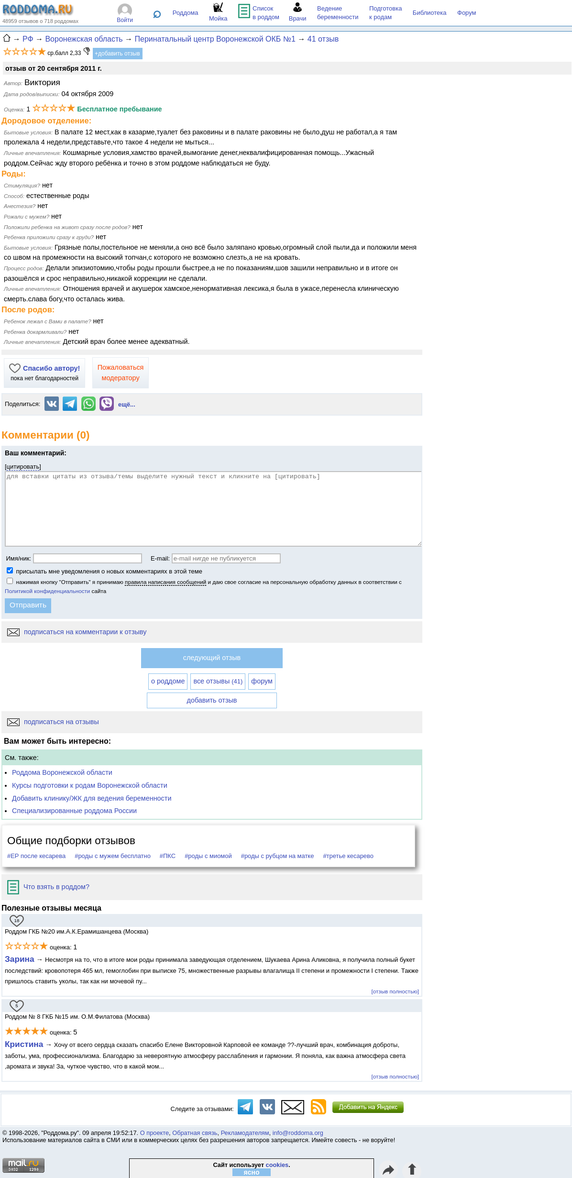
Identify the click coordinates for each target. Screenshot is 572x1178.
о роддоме (168, 681)
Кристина (24, 1044)
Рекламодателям (245, 1132)
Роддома (185, 12)
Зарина (19, 959)
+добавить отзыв (117, 53)
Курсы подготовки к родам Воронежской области (89, 785)
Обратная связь (194, 1132)
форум (262, 681)
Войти (125, 20)
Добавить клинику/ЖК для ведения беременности (91, 798)
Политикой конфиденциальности (47, 591)
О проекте (154, 1132)
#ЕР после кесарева (36, 855)
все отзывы (217, 681)
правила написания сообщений (165, 582)
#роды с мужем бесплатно (113, 855)
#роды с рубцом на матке (277, 855)
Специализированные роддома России (74, 811)
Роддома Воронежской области (62, 772)
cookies (277, 1164)
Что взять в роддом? (48, 887)
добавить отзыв (212, 700)
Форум (466, 12)
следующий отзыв (212, 657)
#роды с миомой (208, 855)
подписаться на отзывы (53, 722)
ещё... (126, 404)
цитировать (23, 466)
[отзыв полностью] (395, 991)
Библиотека (430, 12)
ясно (252, 1172)
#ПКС (168, 855)
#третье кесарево (348, 855)
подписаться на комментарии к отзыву (76, 632)
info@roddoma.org (298, 1132)
